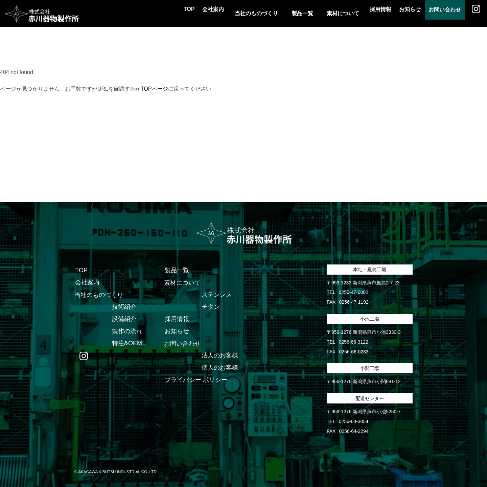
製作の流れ (127, 331)
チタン (210, 307)
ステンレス (216, 295)
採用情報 (361, 13)
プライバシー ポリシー (195, 380)
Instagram (473, 13)
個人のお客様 (219, 368)
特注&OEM (127, 343)
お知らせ (396, 13)
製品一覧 (176, 270)
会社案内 (188, 13)
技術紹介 (124, 307)
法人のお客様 (219, 355)
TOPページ (154, 89)
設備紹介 (124, 319)
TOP (158, 13)
